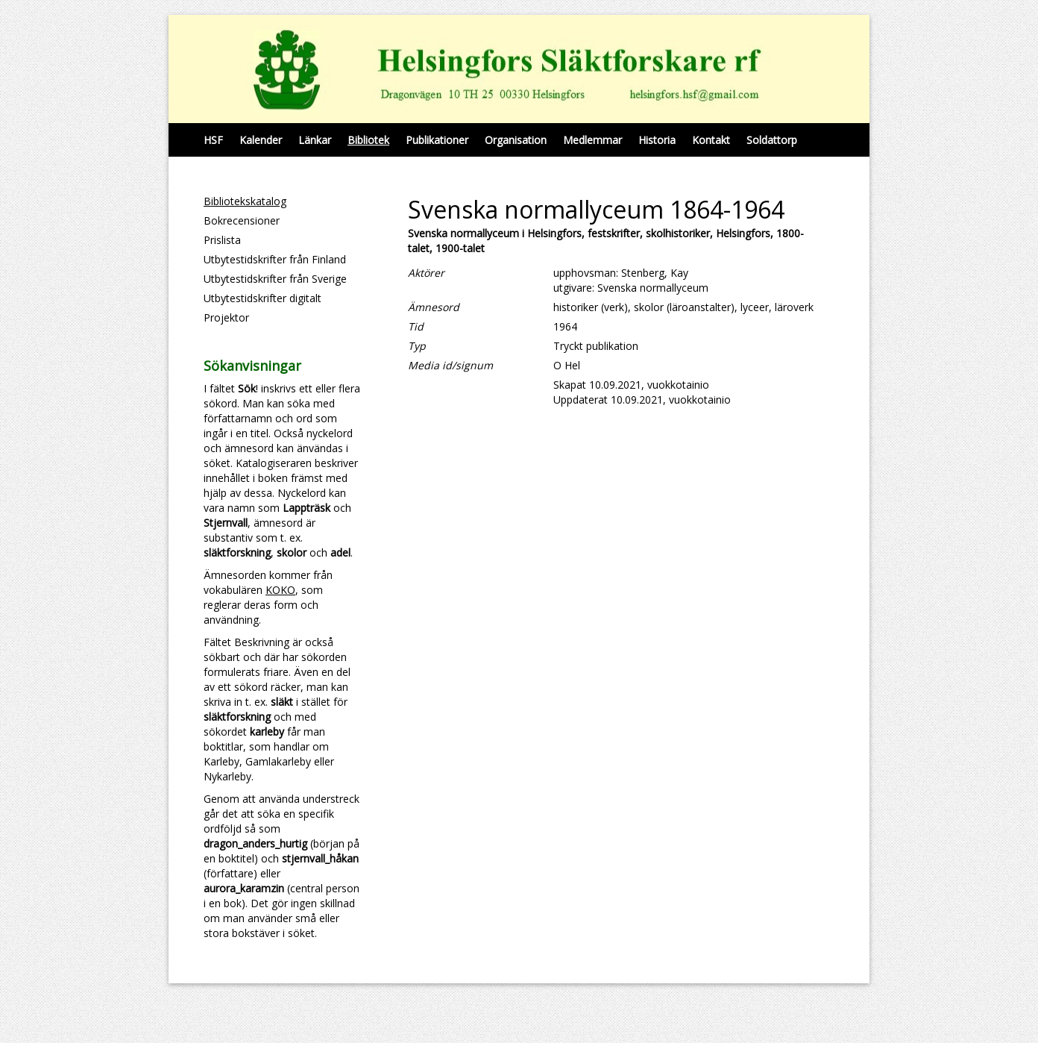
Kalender (260, 140)
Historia (657, 140)
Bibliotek (368, 140)
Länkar (314, 140)
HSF (213, 140)
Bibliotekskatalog (245, 201)
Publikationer (437, 140)
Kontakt (711, 140)
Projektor (226, 317)
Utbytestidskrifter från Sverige (275, 279)
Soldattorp (771, 140)
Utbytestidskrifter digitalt (262, 298)
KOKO (280, 590)
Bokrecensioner (242, 220)
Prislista (222, 240)
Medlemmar (592, 140)
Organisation (516, 140)
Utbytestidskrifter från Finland (275, 259)
